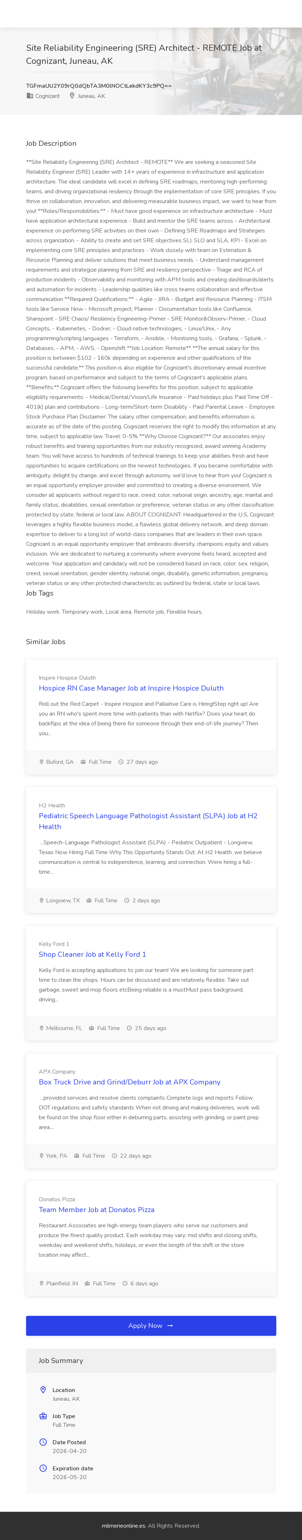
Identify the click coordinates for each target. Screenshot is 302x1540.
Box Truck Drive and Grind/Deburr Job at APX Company (129, 1082)
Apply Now (151, 1325)
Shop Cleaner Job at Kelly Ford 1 (92, 954)
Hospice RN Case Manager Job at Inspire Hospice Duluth (131, 688)
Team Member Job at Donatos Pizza (96, 1210)
